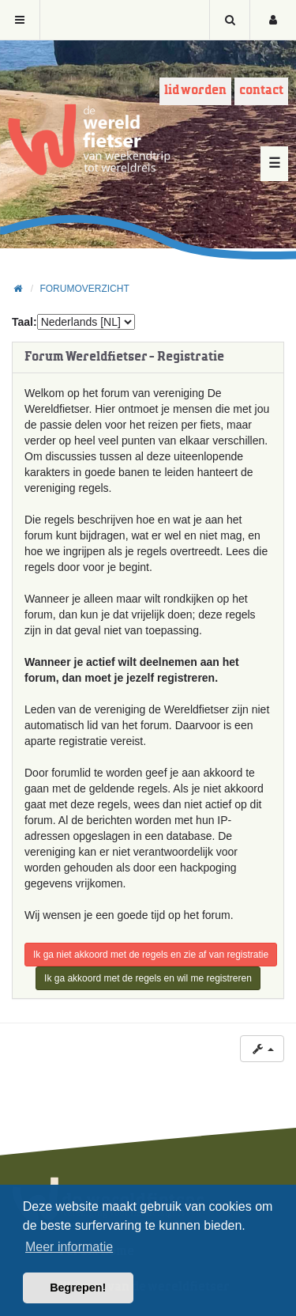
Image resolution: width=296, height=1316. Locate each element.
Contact (261, 90)
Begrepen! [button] (78, 1287)
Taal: (24, 322)
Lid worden (195, 90)
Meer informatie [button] (69, 1247)
